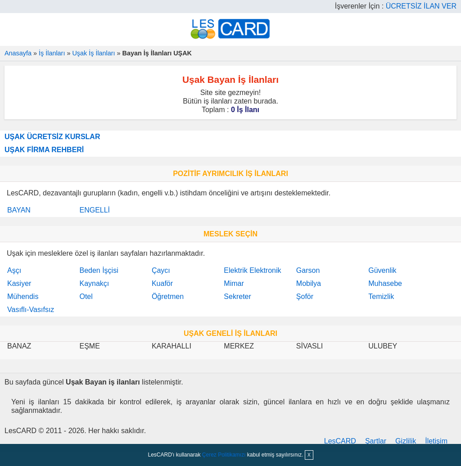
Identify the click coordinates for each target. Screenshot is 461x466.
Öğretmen (168, 296)
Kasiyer (19, 283)
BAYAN (19, 210)
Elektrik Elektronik (252, 270)
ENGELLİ (94, 210)
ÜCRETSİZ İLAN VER (421, 6)
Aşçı (14, 270)
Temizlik (381, 296)
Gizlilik (405, 441)
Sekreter (237, 296)
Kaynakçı (94, 283)
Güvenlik (382, 270)
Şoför (304, 296)
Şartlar (375, 441)
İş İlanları (52, 53)
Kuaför (162, 283)
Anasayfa (18, 53)
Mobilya (308, 283)
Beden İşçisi (98, 270)
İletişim (436, 441)
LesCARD (340, 441)
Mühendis (22, 296)
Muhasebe (385, 283)
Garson (308, 270)
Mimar (234, 283)
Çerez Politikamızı (224, 455)
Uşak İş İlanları (93, 53)
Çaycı (161, 270)
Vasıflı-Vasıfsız (30, 309)
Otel (85, 296)
